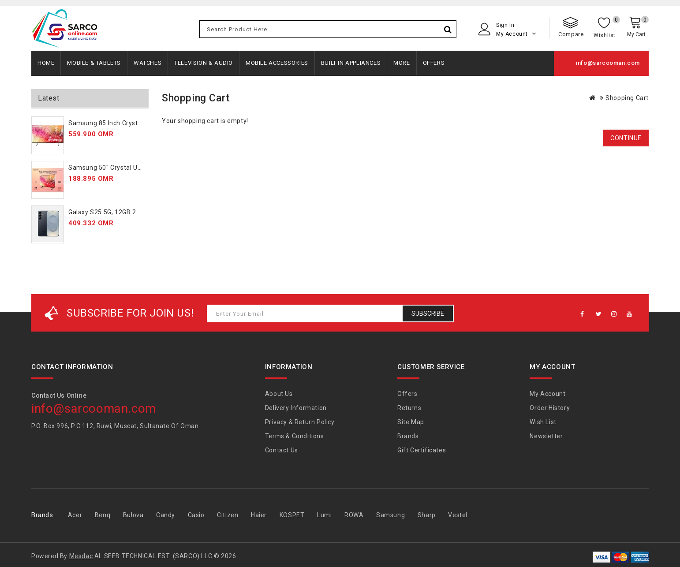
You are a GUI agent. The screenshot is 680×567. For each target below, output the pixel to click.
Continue (626, 138)
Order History (550, 407)
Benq (102, 515)
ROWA (353, 515)
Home (45, 63)
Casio (196, 515)
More (401, 63)
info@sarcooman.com (608, 63)
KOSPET (292, 515)
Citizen (227, 515)
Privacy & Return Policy (300, 421)
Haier (259, 515)
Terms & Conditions (294, 436)
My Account (547, 393)
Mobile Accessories (277, 63)
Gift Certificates (421, 450)
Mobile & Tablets (94, 63)
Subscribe (427, 313)
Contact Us (281, 450)
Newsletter (546, 436)
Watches (147, 63)
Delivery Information (296, 407)
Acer (75, 515)
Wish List (543, 421)
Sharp (427, 515)
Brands (408, 436)
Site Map (410, 421)
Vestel (457, 515)
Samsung (390, 515)
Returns (409, 407)
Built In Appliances (351, 63)
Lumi (324, 515)
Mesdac (81, 556)
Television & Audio (203, 63)
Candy (165, 515)
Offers (434, 63)
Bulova (133, 515)
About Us (279, 393)
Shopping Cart (627, 97)
